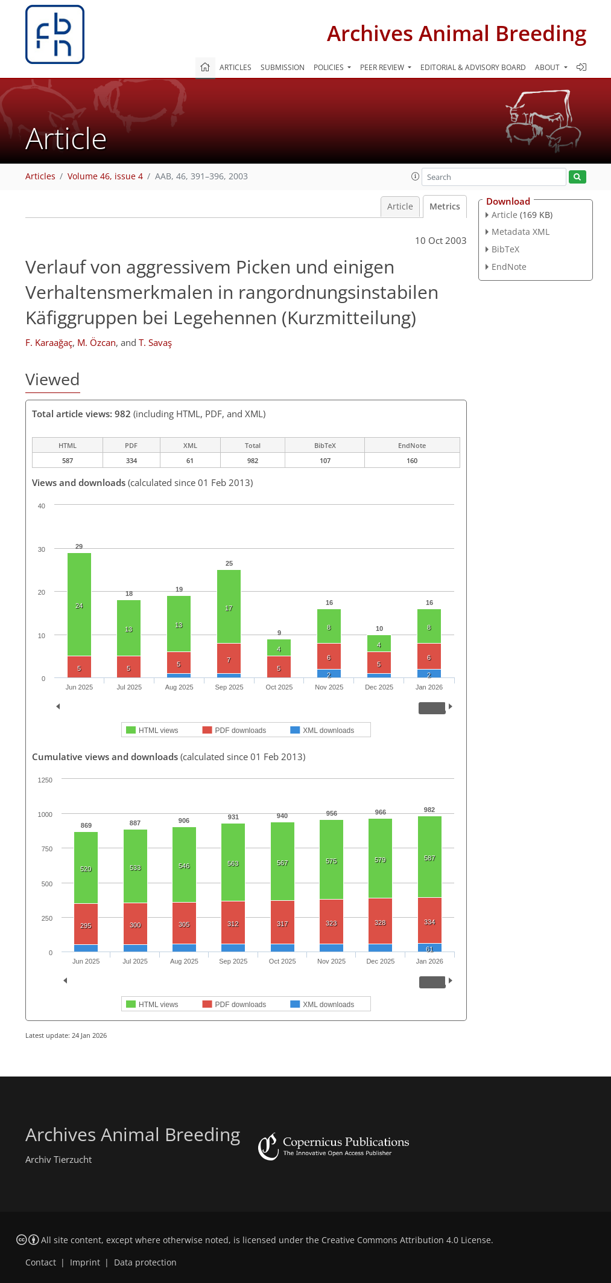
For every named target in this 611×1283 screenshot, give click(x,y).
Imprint (85, 1262)
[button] (415, 176)
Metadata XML (520, 231)
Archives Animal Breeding (456, 33)
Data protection (145, 1262)
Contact (40, 1262)
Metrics (444, 206)
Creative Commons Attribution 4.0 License (406, 1240)
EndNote (509, 266)
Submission (283, 67)
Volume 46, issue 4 (105, 176)
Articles (236, 67)
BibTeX (505, 249)
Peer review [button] (383, 67)
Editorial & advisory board (473, 67)
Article (400, 206)
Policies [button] (330, 67)
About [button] (548, 67)
